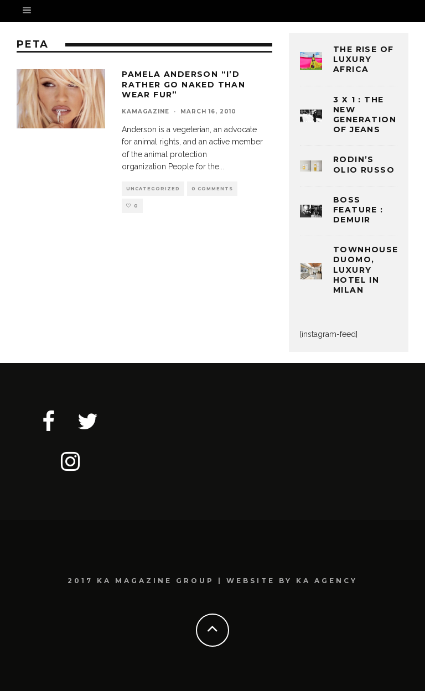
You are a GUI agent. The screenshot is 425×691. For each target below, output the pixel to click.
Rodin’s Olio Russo (364, 164)
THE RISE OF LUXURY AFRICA (363, 59)
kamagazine (145, 111)
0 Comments (212, 188)
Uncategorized (153, 188)
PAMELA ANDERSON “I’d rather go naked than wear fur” (183, 84)
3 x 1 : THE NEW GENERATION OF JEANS (364, 115)
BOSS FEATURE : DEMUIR (358, 210)
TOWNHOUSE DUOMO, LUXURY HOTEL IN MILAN (365, 270)
